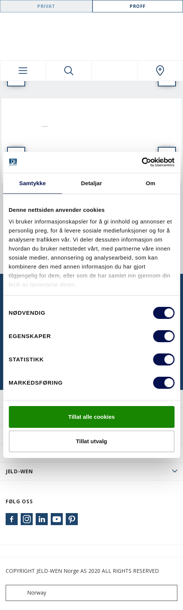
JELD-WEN (19, 471)
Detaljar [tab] (91, 183)
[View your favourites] (114, 70)
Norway (27, 593)
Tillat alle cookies (91, 417)
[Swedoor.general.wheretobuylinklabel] (160, 70)
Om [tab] (150, 183)
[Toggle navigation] (23, 70)
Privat (46, 6)
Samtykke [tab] (32, 183)
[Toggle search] (69, 70)
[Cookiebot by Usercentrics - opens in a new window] (141, 162)
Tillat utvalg (91, 441)
